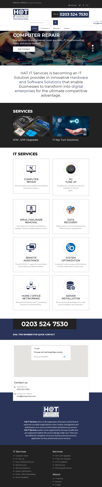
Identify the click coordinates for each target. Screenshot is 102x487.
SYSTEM (70, 259)
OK (64, 357)
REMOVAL (31, 221)
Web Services (59, 465)
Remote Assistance (21, 468)
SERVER (70, 297)
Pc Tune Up (18, 459)
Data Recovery (20, 465)
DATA (70, 221)
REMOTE (31, 259)
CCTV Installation (60, 462)
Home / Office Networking (24, 474)
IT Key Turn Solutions (65, 139)
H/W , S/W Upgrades (25, 139)
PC (70, 180)
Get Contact (24, 49)
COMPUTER (31, 180)
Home (34, 28)
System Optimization (22, 471)
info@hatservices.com (26, 396)
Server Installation (21, 477)
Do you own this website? (41, 357)
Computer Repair (20, 456)
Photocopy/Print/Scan (62, 468)
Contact (67, 28)
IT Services (45, 28)
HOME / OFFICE (31, 297)
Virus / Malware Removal (23, 462)
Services (56, 28)
